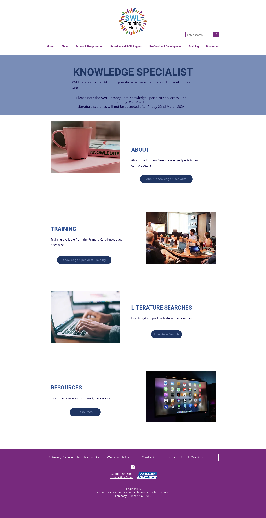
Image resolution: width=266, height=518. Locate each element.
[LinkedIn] (133, 467)
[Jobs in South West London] (191, 457)
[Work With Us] (119, 457)
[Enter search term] (196, 35)
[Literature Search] (166, 334)
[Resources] (85, 412)
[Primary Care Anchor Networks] (74, 457)
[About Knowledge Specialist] (166, 179)
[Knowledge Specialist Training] (84, 260)
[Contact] (149, 457)
